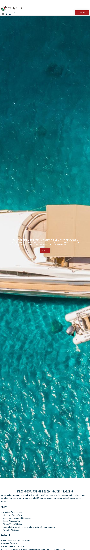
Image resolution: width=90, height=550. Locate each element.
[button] (3, 14)
